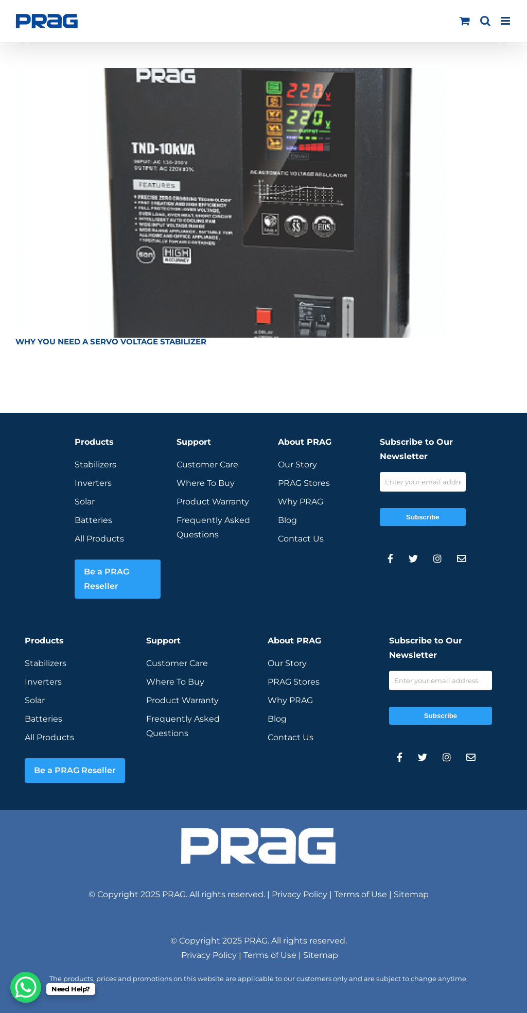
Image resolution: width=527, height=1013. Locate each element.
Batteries (93, 520)
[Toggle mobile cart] (465, 20)
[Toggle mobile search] (485, 20)
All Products (99, 539)
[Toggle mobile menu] (506, 20)
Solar (85, 502)
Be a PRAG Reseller (106, 579)
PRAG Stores (304, 483)
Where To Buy (206, 483)
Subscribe (422, 517)
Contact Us (301, 539)
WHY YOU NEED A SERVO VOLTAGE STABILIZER (110, 341)
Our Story (297, 464)
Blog (287, 520)
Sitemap (411, 894)
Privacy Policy (299, 894)
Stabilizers (95, 464)
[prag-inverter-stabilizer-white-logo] (258, 832)
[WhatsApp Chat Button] (25, 987)
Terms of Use (360, 894)
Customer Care (207, 464)
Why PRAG (300, 502)
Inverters (93, 483)
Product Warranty (213, 502)
